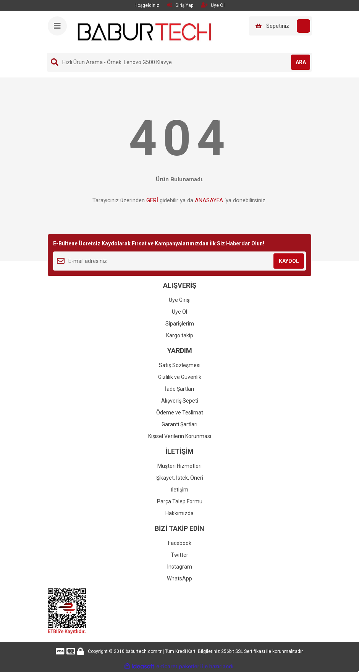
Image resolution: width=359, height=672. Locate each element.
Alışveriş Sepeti (179, 401)
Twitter (179, 555)
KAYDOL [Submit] (289, 261)
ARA (301, 62)
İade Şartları (179, 389)
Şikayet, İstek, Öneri (179, 478)
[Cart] (280, 25)
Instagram (179, 567)
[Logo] (144, 31)
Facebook (179, 543)
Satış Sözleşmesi (180, 365)
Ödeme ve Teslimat (179, 412)
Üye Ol (179, 312)
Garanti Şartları (179, 424)
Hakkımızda (179, 513)
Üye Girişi (180, 300)
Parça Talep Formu (179, 501)
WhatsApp (179, 578)
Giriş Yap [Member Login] (180, 5)
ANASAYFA (209, 200)
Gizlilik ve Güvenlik (179, 377)
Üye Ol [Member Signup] (213, 5)
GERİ (152, 200)
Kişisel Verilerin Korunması (179, 436)
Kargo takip (179, 335)
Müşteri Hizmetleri (179, 466)
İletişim (179, 490)
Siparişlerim (179, 324)
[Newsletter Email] (179, 261)
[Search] (179, 62)
